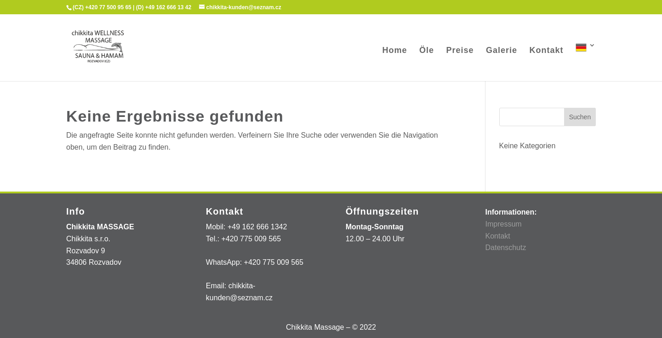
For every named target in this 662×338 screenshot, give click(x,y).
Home (394, 51)
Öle (426, 51)
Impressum (503, 224)
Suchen (580, 117)
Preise (460, 51)
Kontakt (547, 51)
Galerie (501, 51)
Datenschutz (505, 247)
